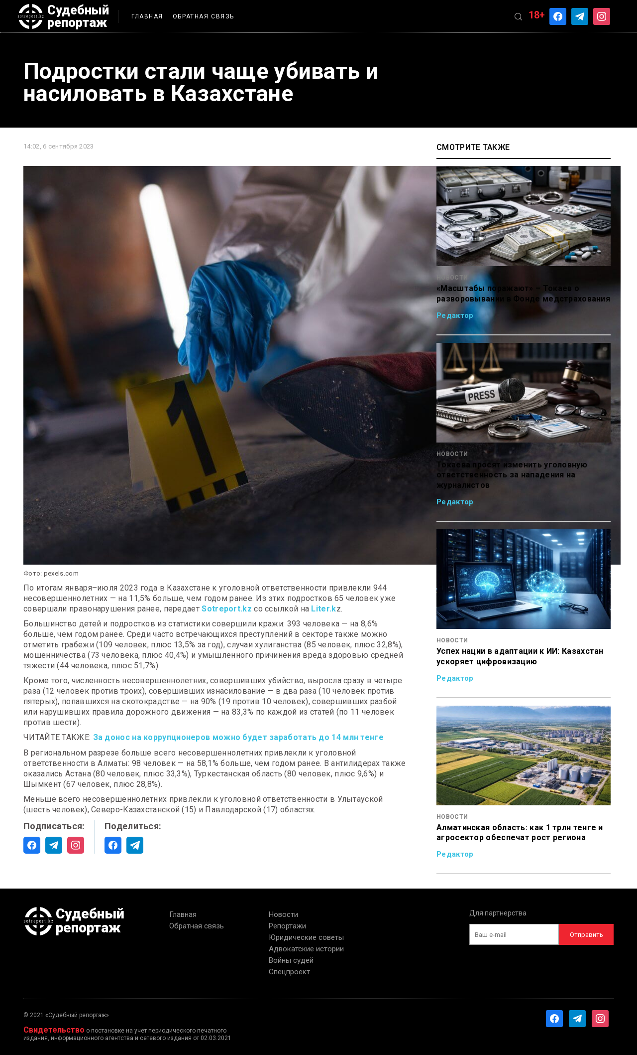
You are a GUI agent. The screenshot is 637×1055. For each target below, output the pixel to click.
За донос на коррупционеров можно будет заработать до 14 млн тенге (238, 737)
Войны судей (291, 960)
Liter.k (323, 608)
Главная (147, 16)
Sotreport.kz (227, 608)
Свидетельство (54, 1030)
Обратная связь (203, 16)
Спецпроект (289, 971)
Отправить (586, 934)
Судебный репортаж (63, 16)
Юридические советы (306, 937)
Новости (283, 914)
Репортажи (287, 925)
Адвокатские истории (306, 948)
